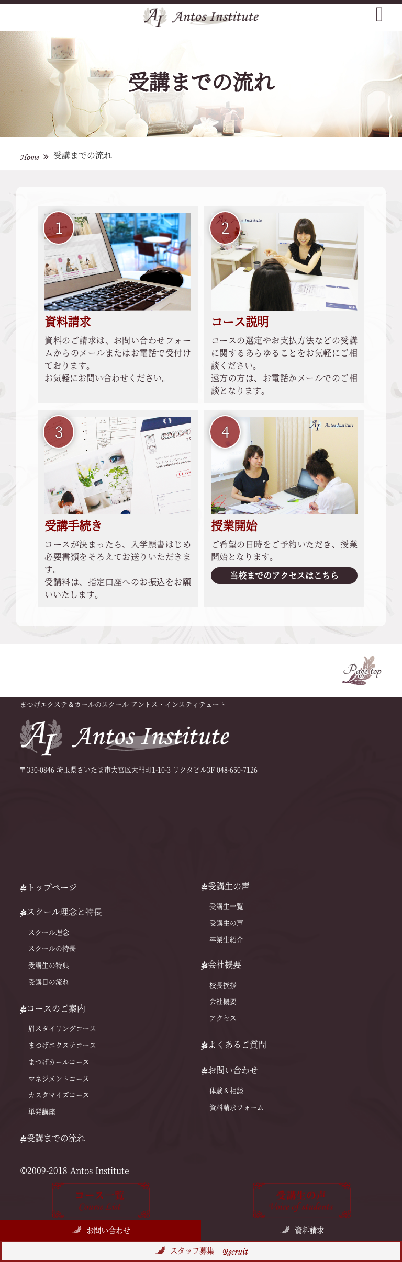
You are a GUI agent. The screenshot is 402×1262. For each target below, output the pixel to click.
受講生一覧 (226, 906)
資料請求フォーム (236, 1107)
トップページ (48, 887)
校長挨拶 (223, 985)
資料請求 (309, 1230)
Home (29, 157)
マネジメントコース (59, 1078)
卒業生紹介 (226, 939)
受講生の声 (226, 923)
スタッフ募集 (209, 1251)
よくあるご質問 (233, 1044)
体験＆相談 (226, 1090)
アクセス (223, 1018)
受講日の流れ (48, 982)
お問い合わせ (108, 1230)
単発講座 (41, 1111)
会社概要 (223, 1001)
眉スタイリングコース (62, 1028)
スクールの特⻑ (52, 948)
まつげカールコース (59, 1062)
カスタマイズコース (59, 1095)
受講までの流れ (52, 1138)
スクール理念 (48, 932)
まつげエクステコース (62, 1045)
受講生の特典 (48, 965)
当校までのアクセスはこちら (284, 575)
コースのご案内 (52, 1008)
